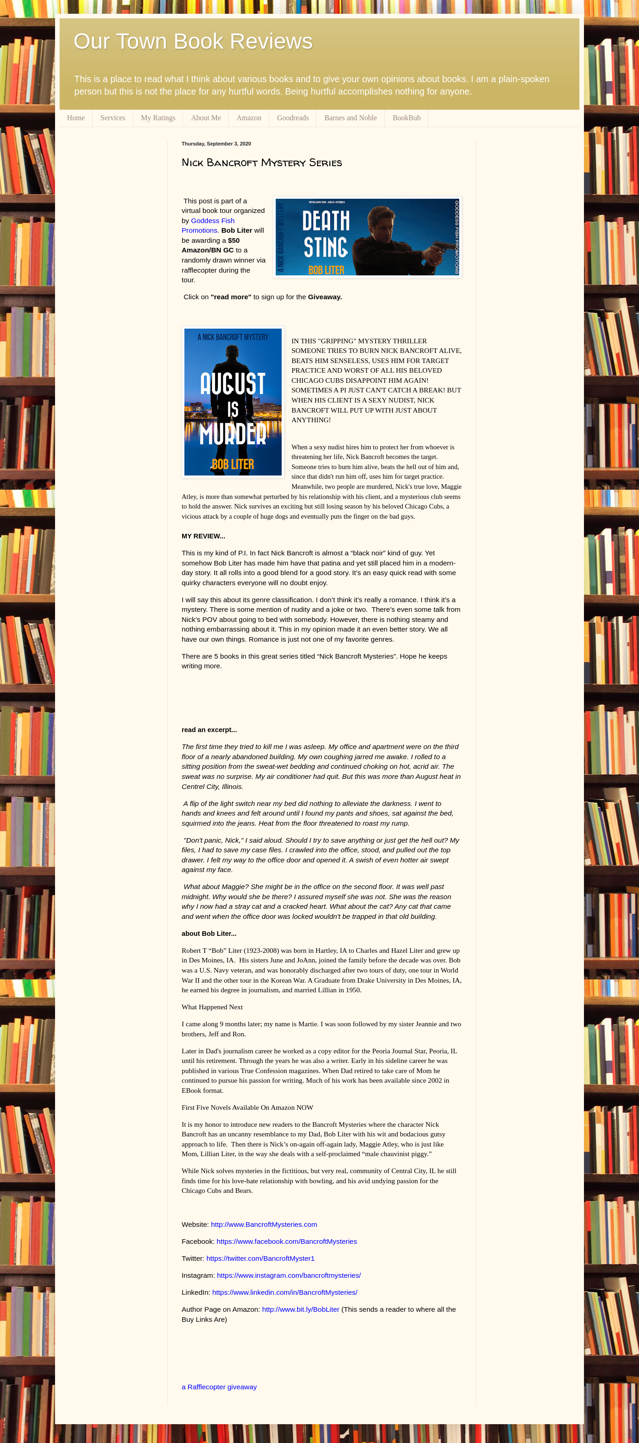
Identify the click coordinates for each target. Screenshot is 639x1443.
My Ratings (158, 118)
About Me (206, 118)
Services (112, 118)
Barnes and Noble (350, 118)
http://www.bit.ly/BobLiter (300, 1309)
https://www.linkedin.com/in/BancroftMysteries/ (284, 1292)
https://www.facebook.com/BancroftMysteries (287, 1241)
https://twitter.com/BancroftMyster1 (260, 1258)
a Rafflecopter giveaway (219, 1387)
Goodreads (293, 118)
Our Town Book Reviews (193, 41)
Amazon (249, 118)
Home (76, 118)
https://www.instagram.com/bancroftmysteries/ (289, 1275)
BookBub (407, 118)
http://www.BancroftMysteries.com (264, 1224)
